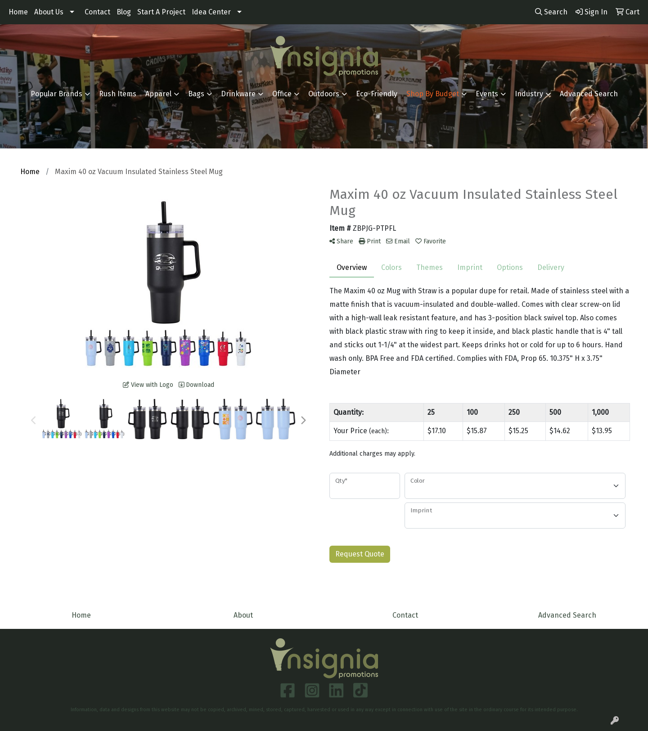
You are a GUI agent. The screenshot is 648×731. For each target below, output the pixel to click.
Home (18, 12)
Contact (97, 12)
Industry (529, 94)
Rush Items (117, 94)
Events (487, 94)
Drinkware (238, 94)
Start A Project (161, 12)
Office (282, 94)
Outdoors (323, 94)
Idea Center (211, 12)
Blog (124, 12)
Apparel (158, 94)
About (243, 615)
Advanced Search (589, 94)
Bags (196, 94)
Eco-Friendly (376, 94)
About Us (48, 12)
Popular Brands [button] (56, 94)
